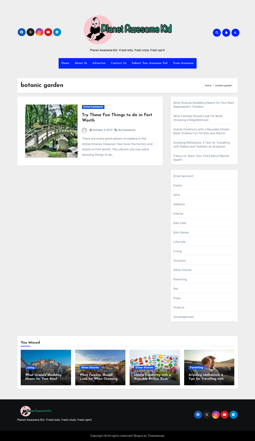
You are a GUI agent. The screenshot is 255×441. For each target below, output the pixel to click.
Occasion (179, 260)
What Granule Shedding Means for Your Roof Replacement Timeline (43, 378)
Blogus (138, 435)
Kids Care (179, 223)
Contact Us (118, 63)
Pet (175, 288)
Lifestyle (179, 242)
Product (178, 307)
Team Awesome (183, 63)
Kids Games (181, 232)
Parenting (180, 279)
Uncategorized (183, 317)
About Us (81, 63)
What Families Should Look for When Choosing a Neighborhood (100, 378)
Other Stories (182, 270)
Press (177, 298)
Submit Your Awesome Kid (150, 63)
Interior (178, 213)
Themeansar (156, 435)
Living (177, 251)
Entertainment (93, 106)
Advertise (99, 63)
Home (65, 63)
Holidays (179, 204)
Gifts (176, 195)
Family (177, 185)
